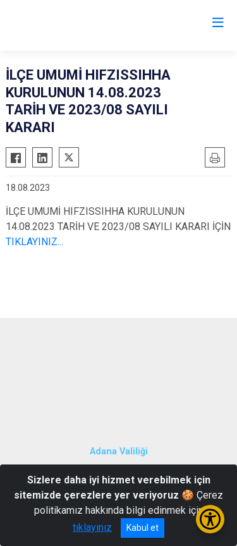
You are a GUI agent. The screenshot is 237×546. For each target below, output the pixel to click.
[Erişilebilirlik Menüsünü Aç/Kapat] (210, 519)
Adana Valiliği (119, 451)
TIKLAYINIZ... (34, 242)
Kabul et (142, 528)
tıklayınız (92, 527)
